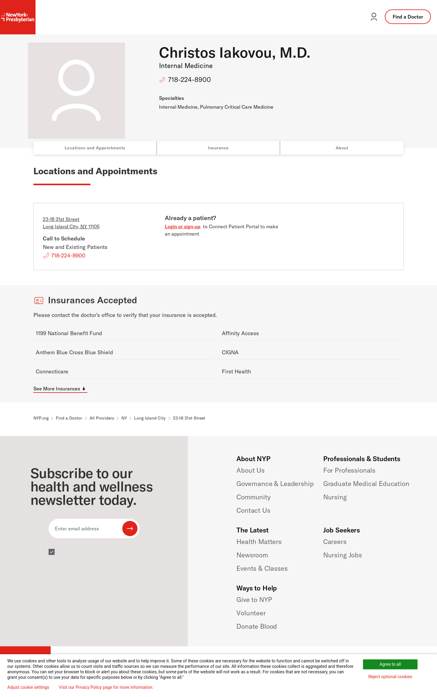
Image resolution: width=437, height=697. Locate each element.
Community (253, 497)
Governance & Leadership (274, 483)
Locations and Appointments (95, 148)
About (342, 148)
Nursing (335, 497)
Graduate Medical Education (366, 483)
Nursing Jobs (342, 555)
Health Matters (259, 541)
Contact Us (253, 510)
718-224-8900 (189, 79)
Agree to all (390, 664)
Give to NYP (254, 599)
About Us (250, 470)
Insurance (218, 148)
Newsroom (252, 555)
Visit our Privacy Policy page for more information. (106, 687)
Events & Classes (261, 568)
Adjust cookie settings (28, 687)
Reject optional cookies (390, 676)
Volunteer (251, 613)
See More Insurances (56, 389)
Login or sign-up (183, 226)
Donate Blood (256, 626)
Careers (335, 541)
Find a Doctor (408, 17)
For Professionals (349, 470)
